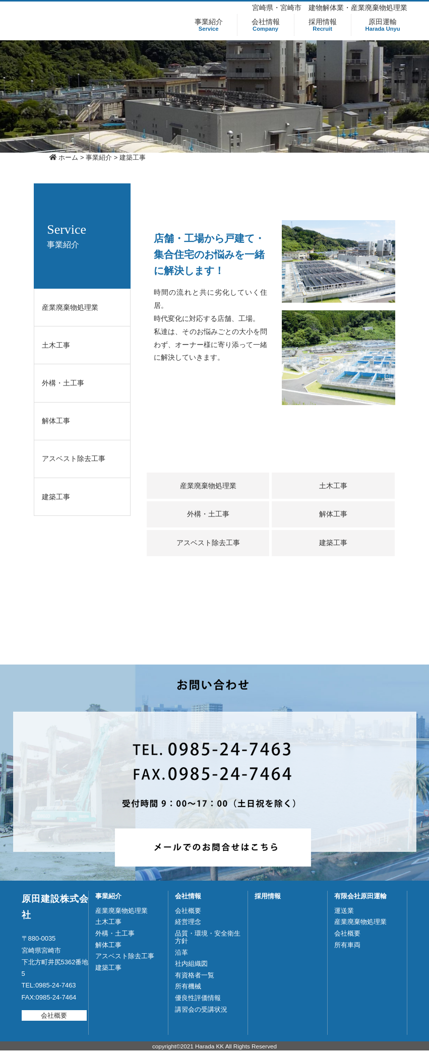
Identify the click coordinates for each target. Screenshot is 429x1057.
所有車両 (347, 945)
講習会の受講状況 (201, 1009)
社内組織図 (191, 963)
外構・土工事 (63, 383)
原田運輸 (382, 25)
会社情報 (266, 25)
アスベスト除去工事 (73, 458)
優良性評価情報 (198, 998)
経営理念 (188, 922)
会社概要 (54, 1015)
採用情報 (323, 25)
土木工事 (56, 345)
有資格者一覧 (194, 975)
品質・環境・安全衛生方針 (207, 937)
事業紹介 (209, 25)
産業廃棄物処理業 (70, 307)
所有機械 (188, 986)
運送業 (344, 910)
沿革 (181, 952)
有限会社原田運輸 (360, 896)
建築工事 (56, 497)
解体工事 (56, 421)
